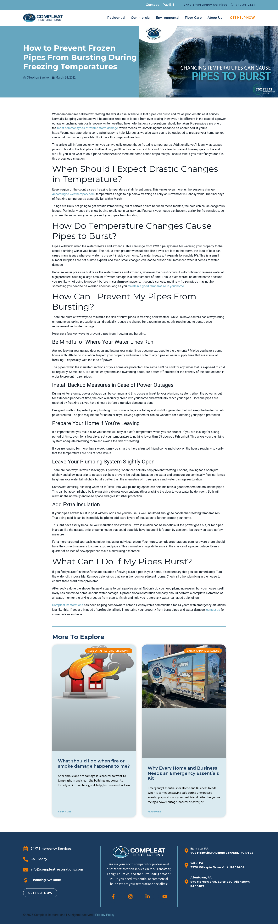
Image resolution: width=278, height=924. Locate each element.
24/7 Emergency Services (206, 4)
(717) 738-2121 (243, 4)
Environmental (167, 17)
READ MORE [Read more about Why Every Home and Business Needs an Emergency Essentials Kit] (154, 811)
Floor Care (193, 17)
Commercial (140, 17)
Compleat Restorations (67, 605)
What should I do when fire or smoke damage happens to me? (94, 763)
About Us (215, 17)
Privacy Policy (104, 915)
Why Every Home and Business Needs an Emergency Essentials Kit (183, 773)
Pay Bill (168, 5)
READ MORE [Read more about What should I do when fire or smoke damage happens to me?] (64, 811)
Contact (152, 5)
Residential (116, 17)
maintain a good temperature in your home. (156, 286)
